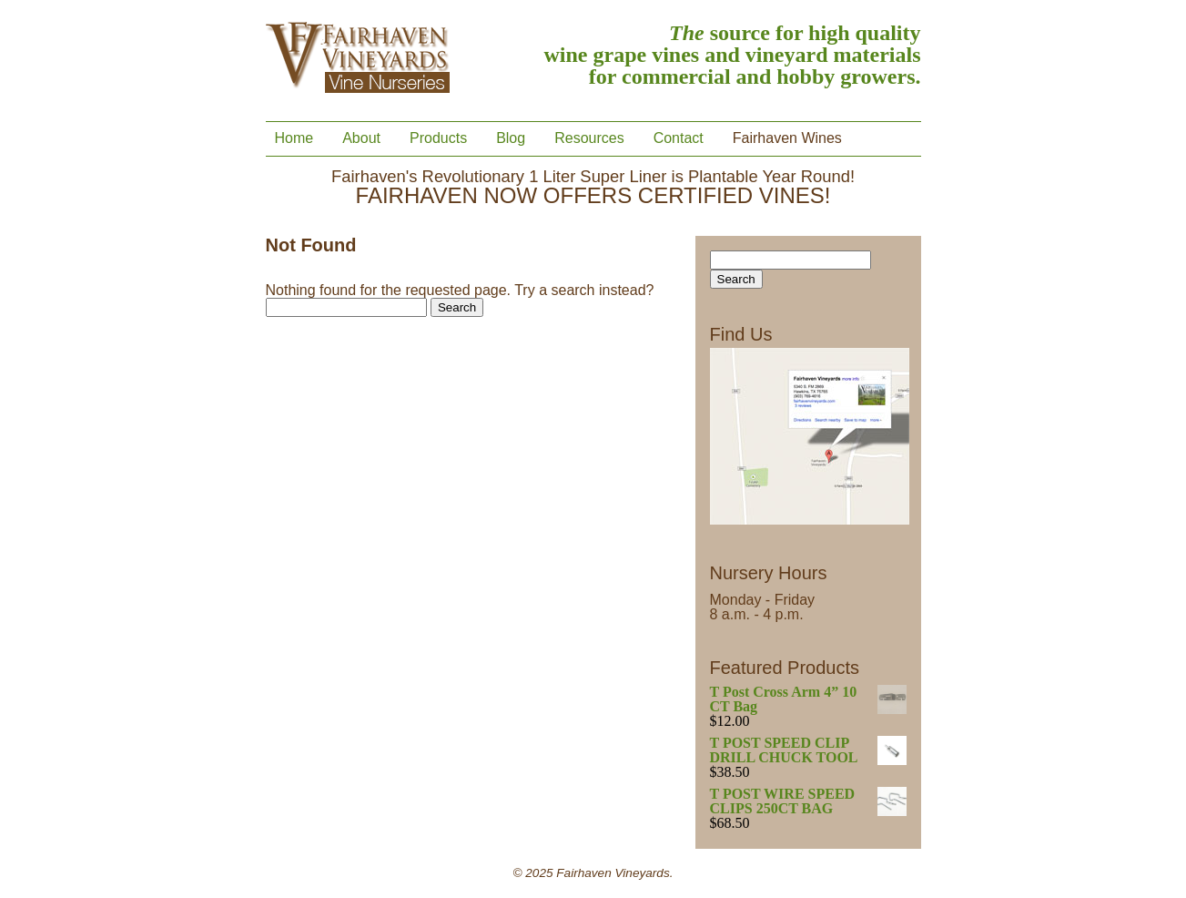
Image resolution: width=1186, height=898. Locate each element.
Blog (510, 138)
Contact (679, 138)
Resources (588, 138)
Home (294, 138)
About (361, 138)
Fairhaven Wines (787, 138)
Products (438, 138)
